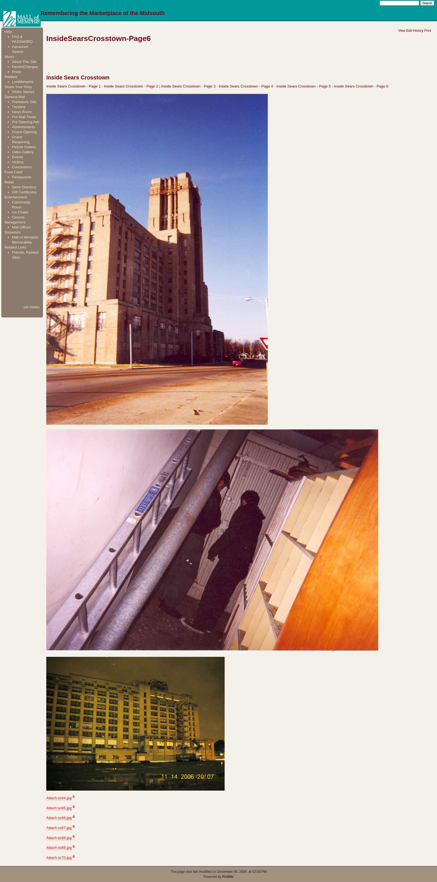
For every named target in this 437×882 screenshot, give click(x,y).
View (401, 31)
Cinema (18, 217)
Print (427, 31)
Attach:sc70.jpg (59, 858)
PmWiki (228, 877)
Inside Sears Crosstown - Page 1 (73, 86)
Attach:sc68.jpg (59, 838)
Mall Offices (21, 227)
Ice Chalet (20, 212)
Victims (18, 162)
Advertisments (23, 127)
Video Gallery (23, 152)
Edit (409, 31)
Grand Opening (24, 132)
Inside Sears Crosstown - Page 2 (131, 86)
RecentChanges (25, 67)
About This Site (24, 62)
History (418, 31)
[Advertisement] (21, 282)
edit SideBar (31, 307)
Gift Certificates (24, 192)
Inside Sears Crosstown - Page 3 (188, 86)
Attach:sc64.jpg (59, 798)
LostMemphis (22, 82)
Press (16, 72)
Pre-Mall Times (24, 117)
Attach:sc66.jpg (59, 818)
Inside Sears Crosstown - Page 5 (303, 86)
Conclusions (22, 167)
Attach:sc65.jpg (59, 808)
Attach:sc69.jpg (59, 847)
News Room (22, 112)
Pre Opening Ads (25, 122)
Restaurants (21, 177)
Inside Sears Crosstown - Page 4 (246, 86)
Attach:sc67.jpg (59, 828)
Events (17, 157)
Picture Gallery (24, 147)
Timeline (19, 107)
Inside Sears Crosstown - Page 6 (361, 86)
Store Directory (24, 187)
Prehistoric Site (24, 102)
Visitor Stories (23, 92)
